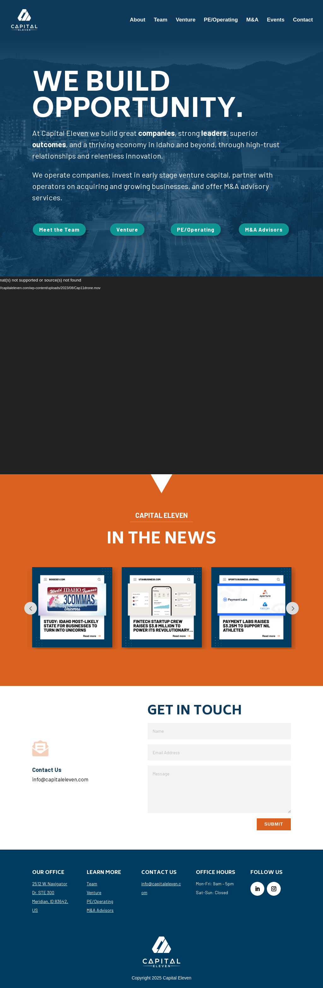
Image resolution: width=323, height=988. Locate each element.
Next (292, 608)
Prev (30, 608)
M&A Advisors (264, 229)
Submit (273, 824)
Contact (303, 20)
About (137, 20)
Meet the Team (59, 229)
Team (160, 20)
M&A (252, 20)
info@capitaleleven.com (60, 779)
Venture (185, 20)
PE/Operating (221, 20)
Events (276, 20)
